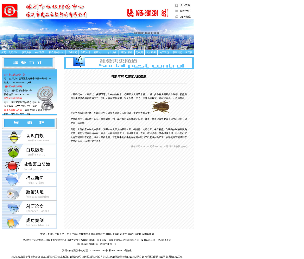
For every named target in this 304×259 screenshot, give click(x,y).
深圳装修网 (148, 234)
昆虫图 (139, 52)
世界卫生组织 (47, 234)
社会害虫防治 (56, 52)
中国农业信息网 (133, 234)
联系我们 (177, 52)
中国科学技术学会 (81, 234)
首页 (3, 52)
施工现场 (164, 52)
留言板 (188, 52)
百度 (122, 234)
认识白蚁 (26, 52)
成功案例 (151, 52)
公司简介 (13, 52)
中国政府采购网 (111, 234)
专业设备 (111, 52)
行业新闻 (72, 52)
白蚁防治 (39, 52)
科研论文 (98, 52)
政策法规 (85, 52)
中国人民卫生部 (63, 234)
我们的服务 (126, 52)
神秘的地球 (97, 234)
